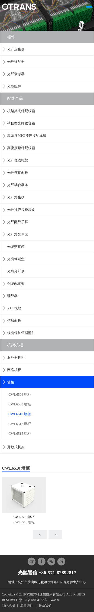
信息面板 (14, 320)
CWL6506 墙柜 (19, 394)
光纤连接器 (16, 49)
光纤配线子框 (17, 222)
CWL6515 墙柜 (19, 433)
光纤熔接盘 (16, 197)
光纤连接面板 (17, 172)
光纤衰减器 (16, 74)
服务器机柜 (16, 357)
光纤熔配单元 (17, 234)
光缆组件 (14, 86)
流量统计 (26, 605)
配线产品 (15, 98)
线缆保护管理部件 (21, 333)
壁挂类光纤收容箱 (21, 123)
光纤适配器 (16, 62)
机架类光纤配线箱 (21, 111)
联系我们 (45, 605)
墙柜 (10, 382)
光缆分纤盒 (16, 271)
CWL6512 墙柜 (19, 424)
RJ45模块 (14, 308)
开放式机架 (16, 447)
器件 (11, 37)
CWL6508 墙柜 (19, 404)
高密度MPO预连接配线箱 (26, 135)
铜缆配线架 (16, 283)
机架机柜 (15, 345)
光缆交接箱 (16, 246)
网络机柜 (14, 370)
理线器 (12, 296)
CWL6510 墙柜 (19, 414)
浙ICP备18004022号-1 (34, 600)
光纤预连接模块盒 (21, 209)
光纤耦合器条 (17, 185)
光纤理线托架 (17, 160)
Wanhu (55, 600)
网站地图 (8, 605)
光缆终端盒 (16, 259)
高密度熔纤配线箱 (21, 148)
